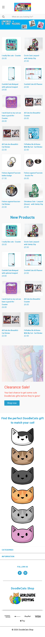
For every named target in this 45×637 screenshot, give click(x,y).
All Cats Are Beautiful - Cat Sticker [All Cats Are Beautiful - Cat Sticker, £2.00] (10, 145)
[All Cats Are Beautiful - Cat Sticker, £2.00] (11, 133)
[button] (12, 403)
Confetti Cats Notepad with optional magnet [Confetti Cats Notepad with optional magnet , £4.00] (10, 85)
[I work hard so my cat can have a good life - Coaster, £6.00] (11, 102)
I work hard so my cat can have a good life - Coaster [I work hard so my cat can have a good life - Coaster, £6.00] (11, 115)
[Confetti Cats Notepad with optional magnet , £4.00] (11, 73)
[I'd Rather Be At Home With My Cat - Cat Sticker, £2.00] (33, 133)
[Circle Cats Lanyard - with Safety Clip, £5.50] (33, 44)
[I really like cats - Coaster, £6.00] (11, 44)
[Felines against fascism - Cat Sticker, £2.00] (11, 190)
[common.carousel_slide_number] (22, 24)
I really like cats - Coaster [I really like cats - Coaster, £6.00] (11, 55)
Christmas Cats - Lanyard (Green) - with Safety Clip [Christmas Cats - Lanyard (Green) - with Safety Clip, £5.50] (33, 202)
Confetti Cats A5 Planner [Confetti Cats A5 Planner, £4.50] (33, 84)
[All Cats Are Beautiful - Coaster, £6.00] (33, 102)
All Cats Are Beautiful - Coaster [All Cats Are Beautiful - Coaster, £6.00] (32, 114)
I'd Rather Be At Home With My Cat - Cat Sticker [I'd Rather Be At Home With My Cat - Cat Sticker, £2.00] (33, 145)
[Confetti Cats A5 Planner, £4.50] (33, 73)
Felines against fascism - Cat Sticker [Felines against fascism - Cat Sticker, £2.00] (11, 202)
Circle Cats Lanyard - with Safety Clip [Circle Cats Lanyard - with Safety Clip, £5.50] (32, 56)
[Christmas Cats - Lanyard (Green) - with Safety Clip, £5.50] (33, 190)
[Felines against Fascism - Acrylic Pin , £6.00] (33, 162)
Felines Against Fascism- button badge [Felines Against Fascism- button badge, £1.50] (11, 174)
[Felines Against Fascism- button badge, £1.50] (11, 162)
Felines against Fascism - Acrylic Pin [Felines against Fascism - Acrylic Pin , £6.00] (33, 174)
